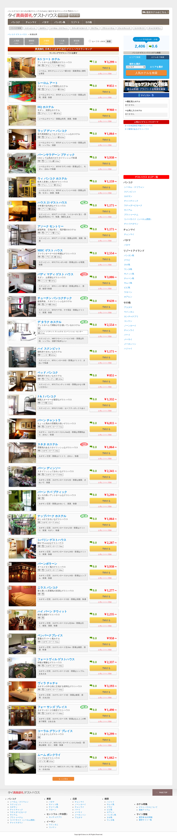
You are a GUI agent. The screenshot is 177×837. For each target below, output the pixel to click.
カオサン (43, 28)
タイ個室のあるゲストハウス (137, 129)
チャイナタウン (155, 28)
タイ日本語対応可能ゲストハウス (139, 126)
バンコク (15, 22)
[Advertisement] (146, 151)
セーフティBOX (98, 41)
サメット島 (129, 274)
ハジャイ (128, 348)
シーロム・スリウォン (59, 28)
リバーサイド (139, 28)
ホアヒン (128, 297)
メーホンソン (130, 344)
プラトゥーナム (108, 28)
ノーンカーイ (130, 325)
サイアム (94, 28)
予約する (106, 68)
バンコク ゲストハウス (17, 34)
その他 (88, 22)
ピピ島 (127, 287)
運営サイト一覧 (145, 820)
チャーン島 (129, 278)
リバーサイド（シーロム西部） (138, 219)
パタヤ (45, 22)
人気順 (16, 42)
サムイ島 (128, 283)
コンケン (128, 321)
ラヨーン (128, 292)
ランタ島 (128, 269)
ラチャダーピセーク (79, 28)
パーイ (127, 335)
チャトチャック (124, 28)
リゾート (75, 22)
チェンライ (79, 807)
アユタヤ (128, 307)
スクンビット (30, 28)
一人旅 (61, 42)
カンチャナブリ (131, 316)
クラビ (127, 260)
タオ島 (127, 264)
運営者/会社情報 (145, 817)
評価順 (46, 42)
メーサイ (128, 339)
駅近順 (76, 42)
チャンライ (129, 330)
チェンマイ (31, 22)
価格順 (31, 42)
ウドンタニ (129, 312)
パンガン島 (59, 22)
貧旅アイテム (144, 810)
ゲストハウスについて (148, 807)
